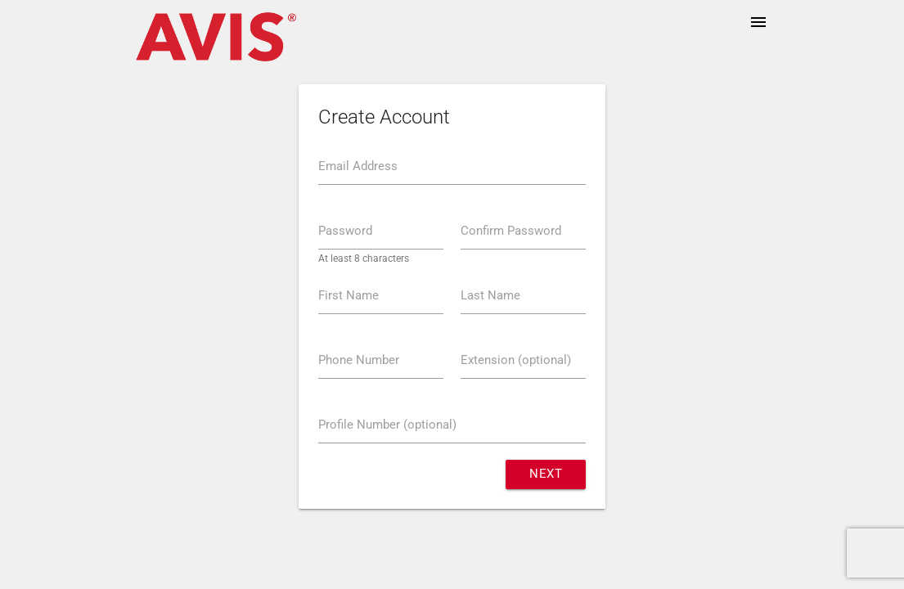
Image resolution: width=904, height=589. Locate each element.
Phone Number (358, 360)
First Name (348, 296)
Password (345, 231)
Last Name (490, 296)
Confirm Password (511, 231)
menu (758, 22)
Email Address (358, 166)
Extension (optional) (516, 360)
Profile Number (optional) (387, 425)
